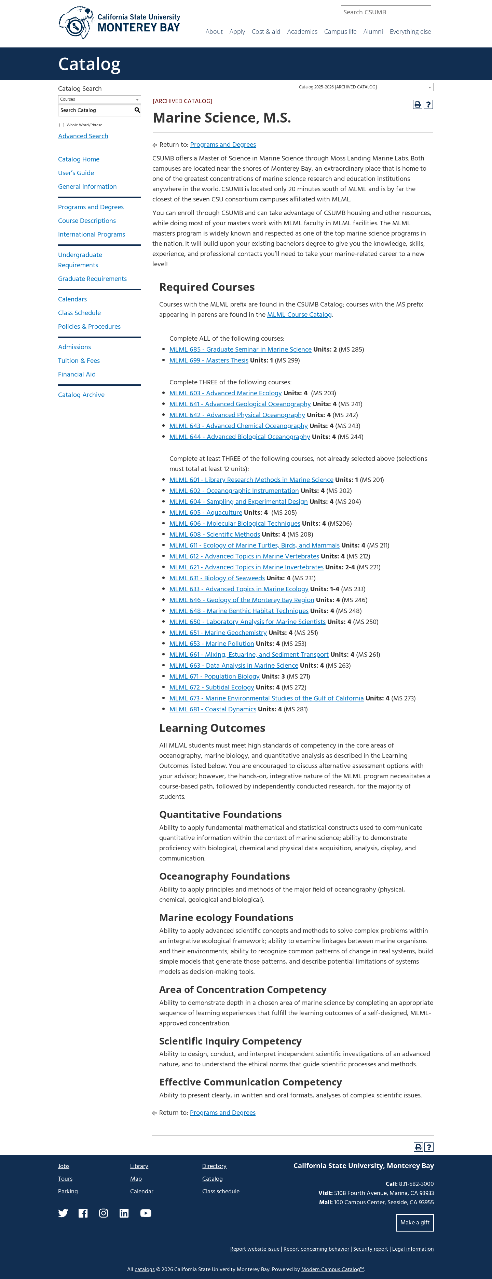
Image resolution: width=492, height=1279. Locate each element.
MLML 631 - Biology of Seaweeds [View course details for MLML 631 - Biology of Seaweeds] (217, 578)
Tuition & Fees (79, 361)
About (214, 31)
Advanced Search (83, 136)
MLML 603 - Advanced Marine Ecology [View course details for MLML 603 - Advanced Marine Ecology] (225, 393)
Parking (68, 1192)
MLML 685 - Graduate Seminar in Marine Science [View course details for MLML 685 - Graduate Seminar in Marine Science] (240, 349)
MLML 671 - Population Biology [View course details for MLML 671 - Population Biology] (214, 676)
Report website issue (254, 1249)
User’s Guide (76, 173)
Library (139, 1166)
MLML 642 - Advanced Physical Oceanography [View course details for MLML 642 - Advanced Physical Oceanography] (237, 415)
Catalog (89, 63)
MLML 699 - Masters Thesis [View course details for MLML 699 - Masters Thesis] (208, 360)
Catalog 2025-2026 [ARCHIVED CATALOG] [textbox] (338, 87)
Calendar (141, 1192)
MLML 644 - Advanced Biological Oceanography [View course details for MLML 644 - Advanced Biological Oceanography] (239, 437)
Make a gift (415, 1223)
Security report (370, 1249)
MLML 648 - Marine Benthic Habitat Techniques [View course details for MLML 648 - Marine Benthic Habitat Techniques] (239, 611)
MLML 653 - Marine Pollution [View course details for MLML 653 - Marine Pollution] (211, 644)
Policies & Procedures (89, 327)
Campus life (340, 31)
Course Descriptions (87, 221)
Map (136, 1179)
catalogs (145, 1269)
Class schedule (221, 1192)
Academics (302, 31)
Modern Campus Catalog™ (332, 1269)
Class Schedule (79, 313)
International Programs (91, 234)
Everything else (410, 31)
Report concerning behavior (316, 1249)
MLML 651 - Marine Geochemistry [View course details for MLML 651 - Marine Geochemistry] (218, 633)
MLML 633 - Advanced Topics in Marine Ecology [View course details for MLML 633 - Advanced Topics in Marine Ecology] (239, 589)
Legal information (413, 1249)
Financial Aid (77, 374)
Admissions (74, 347)
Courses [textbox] (67, 99)
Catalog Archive (81, 395)
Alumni (373, 31)
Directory (214, 1166)
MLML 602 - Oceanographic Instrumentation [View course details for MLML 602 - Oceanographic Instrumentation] (234, 491)
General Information (87, 187)
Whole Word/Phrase (84, 125)
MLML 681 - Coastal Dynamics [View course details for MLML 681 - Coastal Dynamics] (212, 709)
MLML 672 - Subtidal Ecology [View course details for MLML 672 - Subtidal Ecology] (211, 687)
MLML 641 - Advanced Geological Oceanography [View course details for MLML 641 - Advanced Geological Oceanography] (240, 404)
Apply (237, 31)
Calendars (72, 299)
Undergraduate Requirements (80, 260)
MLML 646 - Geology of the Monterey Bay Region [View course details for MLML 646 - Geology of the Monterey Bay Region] (241, 600)
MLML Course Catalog (299, 315)
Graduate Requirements (92, 279)
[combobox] (386, 12)
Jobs (63, 1166)
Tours (65, 1179)
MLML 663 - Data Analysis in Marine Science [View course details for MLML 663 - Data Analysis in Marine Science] (233, 665)
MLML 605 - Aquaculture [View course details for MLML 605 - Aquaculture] (205, 513)
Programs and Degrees (91, 207)
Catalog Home (78, 159)
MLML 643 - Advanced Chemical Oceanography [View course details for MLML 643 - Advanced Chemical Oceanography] (238, 426)
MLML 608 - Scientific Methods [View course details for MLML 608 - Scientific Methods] (214, 534)
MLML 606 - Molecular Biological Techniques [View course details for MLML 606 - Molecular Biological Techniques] (234, 523)
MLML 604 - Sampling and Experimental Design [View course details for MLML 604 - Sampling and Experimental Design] (238, 502)
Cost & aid (266, 31)
